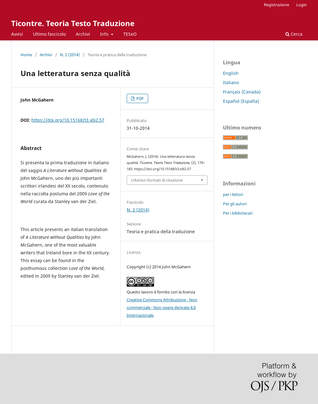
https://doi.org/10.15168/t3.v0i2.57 (67, 120)
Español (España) (241, 101)
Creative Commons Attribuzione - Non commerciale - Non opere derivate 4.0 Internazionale (162, 307)
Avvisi (17, 34)
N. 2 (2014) (70, 54)
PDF (139, 98)
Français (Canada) (242, 92)
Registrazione (276, 4)
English (230, 73)
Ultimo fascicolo (49, 34)
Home (26, 54)
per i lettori (233, 194)
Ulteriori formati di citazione (157, 180)
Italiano (231, 82)
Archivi (83, 34)
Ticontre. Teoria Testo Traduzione (72, 23)
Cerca (293, 34)
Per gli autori (235, 204)
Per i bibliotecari (237, 213)
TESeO (130, 34)
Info (105, 34)
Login (301, 4)
